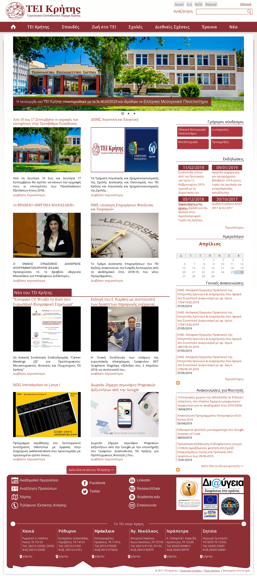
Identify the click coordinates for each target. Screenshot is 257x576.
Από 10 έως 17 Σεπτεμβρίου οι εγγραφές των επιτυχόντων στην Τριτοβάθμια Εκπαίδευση (45, 121)
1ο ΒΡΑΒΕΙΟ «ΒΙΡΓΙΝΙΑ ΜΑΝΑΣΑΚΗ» (43, 205)
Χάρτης (21, 497)
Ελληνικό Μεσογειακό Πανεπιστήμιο (176, 101)
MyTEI (198, 4)
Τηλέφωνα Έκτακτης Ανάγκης (39, 505)
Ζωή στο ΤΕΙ (104, 26)
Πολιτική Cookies (190, 570)
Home (13, 27)
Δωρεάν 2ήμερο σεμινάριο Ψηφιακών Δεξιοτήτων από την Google (123, 387)
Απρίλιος (210, 243)
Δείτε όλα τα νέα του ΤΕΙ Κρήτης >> (91, 470)
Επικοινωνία (142, 505)
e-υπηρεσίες (220, 130)
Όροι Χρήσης (212, 570)
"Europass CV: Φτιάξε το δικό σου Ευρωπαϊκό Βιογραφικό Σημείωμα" (43, 302)
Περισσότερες (234, 227)
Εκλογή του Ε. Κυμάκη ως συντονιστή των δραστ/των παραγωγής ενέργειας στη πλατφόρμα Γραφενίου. (123, 304)
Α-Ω (189, 4)
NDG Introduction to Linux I (36, 384)
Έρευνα (209, 26)
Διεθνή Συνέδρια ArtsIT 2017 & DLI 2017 (227, 206)
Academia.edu (144, 497)
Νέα (233, 26)
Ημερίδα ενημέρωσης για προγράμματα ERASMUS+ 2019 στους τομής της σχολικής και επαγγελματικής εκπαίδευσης (227, 182)
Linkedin (139, 480)
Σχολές (135, 26)
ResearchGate (144, 488)
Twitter (90, 491)
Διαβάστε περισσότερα (29, 195)
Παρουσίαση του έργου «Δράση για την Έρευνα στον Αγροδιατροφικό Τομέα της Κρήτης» (192, 212)
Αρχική (179, 4)
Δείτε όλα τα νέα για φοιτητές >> (222, 466)
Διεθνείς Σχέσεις (172, 26)
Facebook (93, 483)
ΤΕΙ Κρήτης (38, 26)
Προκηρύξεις (220, 142)
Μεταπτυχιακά (188, 142)
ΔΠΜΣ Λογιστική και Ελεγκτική (114, 119)
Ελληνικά (245, 4)
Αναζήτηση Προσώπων (34, 488)
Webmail (211, 4)
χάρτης (25, 556)
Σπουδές (70, 26)
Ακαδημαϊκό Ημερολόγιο (34, 480)
